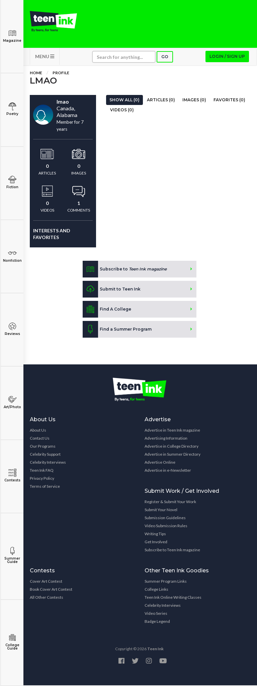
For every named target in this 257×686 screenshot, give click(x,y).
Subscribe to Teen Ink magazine (172, 550)
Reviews (12, 329)
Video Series (156, 613)
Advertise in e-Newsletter (168, 470)
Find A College (107, 310)
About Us (38, 430)
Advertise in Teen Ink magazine (172, 430)
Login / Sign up (227, 57)
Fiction (12, 182)
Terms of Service (45, 486)
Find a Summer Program (117, 330)
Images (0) (194, 100)
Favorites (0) (229, 100)
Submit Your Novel (161, 510)
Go (164, 57)
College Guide (12, 642)
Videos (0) (122, 110)
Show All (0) (124, 100)
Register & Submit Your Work (170, 502)
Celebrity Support (45, 454)
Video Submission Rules (166, 526)
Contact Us (40, 438)
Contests (12, 475)
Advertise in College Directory (171, 446)
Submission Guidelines (165, 518)
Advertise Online (160, 462)
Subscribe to (125, 269)
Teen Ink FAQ (42, 470)
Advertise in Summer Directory (172, 454)
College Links (156, 589)
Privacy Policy (42, 478)
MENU (44, 57)
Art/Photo (12, 402)
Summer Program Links (166, 581)
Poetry (12, 109)
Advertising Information (166, 438)
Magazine (12, 36)
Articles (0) (161, 100)
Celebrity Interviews (48, 462)
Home (36, 73)
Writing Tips (155, 534)
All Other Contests (46, 597)
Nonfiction (12, 256)
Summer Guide (12, 555)
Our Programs (43, 446)
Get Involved (156, 542)
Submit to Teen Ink (112, 289)
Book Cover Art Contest (51, 589)
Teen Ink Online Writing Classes (173, 597)
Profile (61, 73)
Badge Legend (157, 621)
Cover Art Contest (46, 581)
